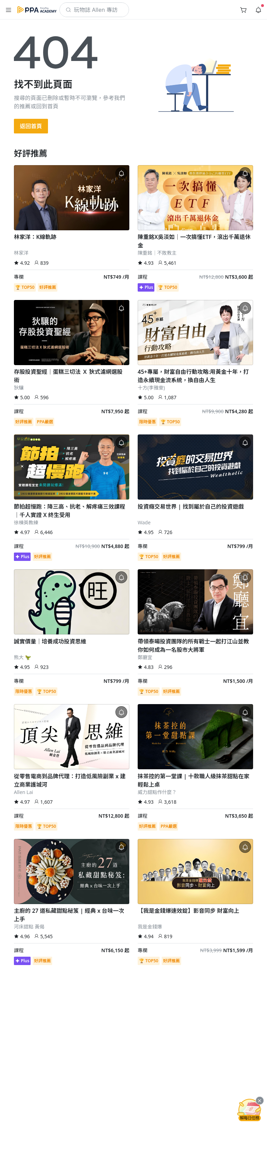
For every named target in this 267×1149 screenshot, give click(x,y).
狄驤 (19, 387)
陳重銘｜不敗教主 (157, 252)
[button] (9, 10)
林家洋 (21, 252)
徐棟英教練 (26, 522)
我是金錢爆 (150, 926)
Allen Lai (23, 792)
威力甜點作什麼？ (157, 792)
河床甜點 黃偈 (29, 926)
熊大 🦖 (22, 657)
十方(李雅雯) (151, 387)
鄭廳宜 (145, 657)
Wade (144, 522)
